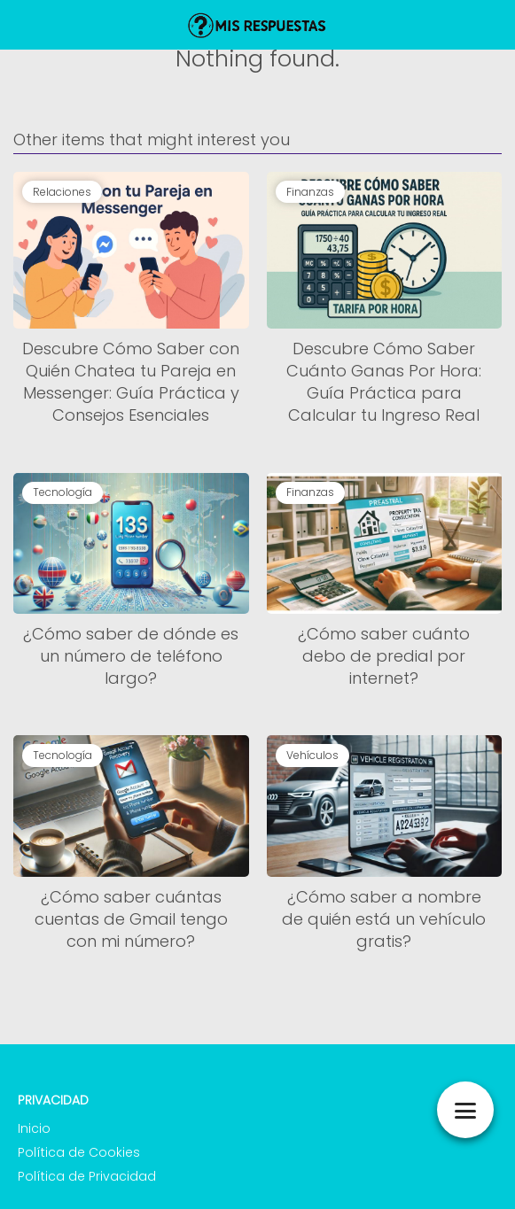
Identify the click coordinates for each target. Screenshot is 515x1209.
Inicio (34, 1128)
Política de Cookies (79, 1152)
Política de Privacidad (87, 1176)
